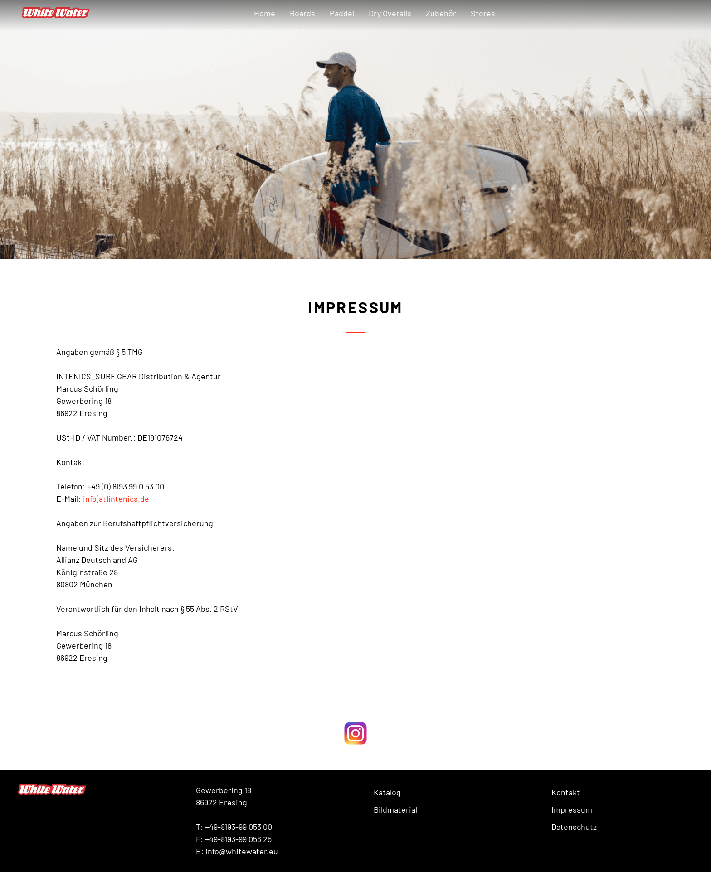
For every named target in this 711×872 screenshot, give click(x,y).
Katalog (387, 792)
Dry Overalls (390, 13)
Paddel (342, 13)
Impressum (571, 809)
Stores (483, 13)
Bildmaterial (395, 809)
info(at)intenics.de (116, 499)
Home (264, 13)
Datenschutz (574, 827)
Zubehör (441, 13)
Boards (302, 13)
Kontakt (565, 792)
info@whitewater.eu (241, 851)
